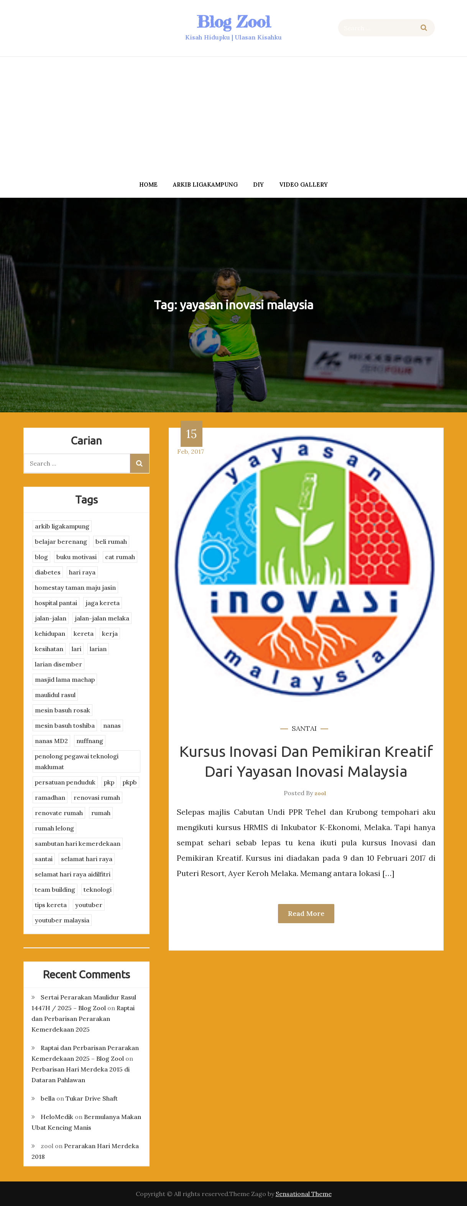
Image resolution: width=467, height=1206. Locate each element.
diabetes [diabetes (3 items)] (48, 572)
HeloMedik (57, 1117)
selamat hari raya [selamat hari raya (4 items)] (86, 859)
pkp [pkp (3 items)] (109, 782)
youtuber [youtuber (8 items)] (88, 905)
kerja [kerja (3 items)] (110, 633)
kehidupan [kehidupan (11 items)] (50, 633)
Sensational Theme (304, 1194)
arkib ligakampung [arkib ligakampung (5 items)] (62, 526)
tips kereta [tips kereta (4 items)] (51, 905)
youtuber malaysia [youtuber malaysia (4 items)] (62, 920)
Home (148, 184)
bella (48, 1098)
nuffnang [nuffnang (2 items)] (89, 741)
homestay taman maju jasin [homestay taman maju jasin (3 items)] (75, 587)
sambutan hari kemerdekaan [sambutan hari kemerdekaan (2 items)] (77, 843)
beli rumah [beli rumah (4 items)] (111, 541)
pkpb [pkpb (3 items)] (130, 782)
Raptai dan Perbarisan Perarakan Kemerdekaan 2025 (83, 1018)
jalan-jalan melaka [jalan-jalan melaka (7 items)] (102, 618)
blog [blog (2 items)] (41, 557)
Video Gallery (303, 184)
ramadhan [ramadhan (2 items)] (50, 797)
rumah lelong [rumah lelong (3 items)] (54, 828)
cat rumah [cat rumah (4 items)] (120, 557)
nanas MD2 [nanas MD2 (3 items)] (51, 741)
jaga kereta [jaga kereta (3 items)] (103, 603)
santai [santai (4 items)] (44, 859)
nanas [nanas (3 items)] (112, 725)
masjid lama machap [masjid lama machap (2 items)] (65, 679)
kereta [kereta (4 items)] (84, 633)
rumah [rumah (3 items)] (100, 813)
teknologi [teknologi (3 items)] (98, 889)
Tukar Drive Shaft (92, 1098)
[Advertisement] (233, 116)
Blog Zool (233, 21)
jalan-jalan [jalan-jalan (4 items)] (50, 618)
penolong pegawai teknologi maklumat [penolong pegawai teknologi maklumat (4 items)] (76, 761)
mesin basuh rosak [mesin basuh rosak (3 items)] (62, 710)
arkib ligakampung (205, 184)
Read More (306, 913)
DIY (258, 184)
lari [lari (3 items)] (76, 649)
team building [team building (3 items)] (55, 889)
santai (304, 728)
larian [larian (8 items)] (98, 649)
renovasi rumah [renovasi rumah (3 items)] (97, 797)
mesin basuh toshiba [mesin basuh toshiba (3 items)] (65, 725)
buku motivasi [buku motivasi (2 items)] (76, 557)
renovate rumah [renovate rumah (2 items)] (59, 813)
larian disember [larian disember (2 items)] (58, 664)
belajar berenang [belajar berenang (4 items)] (61, 541)
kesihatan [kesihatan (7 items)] (49, 649)
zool (320, 793)
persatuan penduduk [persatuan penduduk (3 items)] (65, 782)
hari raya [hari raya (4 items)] (82, 572)
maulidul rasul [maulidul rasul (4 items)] (55, 695)
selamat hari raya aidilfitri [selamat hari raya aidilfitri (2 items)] (72, 874)
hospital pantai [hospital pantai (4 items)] (56, 603)
